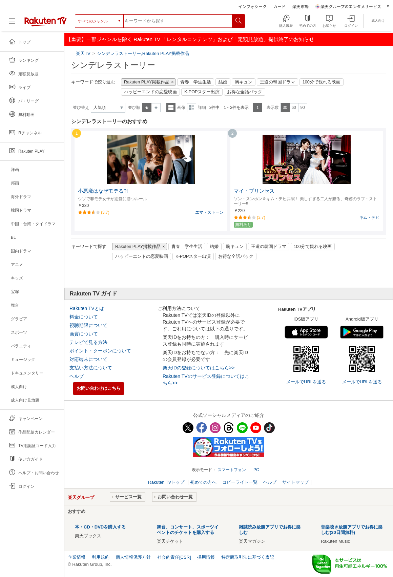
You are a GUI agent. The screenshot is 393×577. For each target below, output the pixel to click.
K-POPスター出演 (202, 92)
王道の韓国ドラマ (277, 82)
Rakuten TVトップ (167, 482)
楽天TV (84, 53)
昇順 (146, 107)
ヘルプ (76, 376)
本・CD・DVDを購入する (100, 527)
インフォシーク (252, 6)
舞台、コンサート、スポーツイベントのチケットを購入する (188, 529)
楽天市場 (300, 6)
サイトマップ (295, 482)
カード (279, 6)
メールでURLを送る (306, 381)
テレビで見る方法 (88, 342)
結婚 (223, 82)
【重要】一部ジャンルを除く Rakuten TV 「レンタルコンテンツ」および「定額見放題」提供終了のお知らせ (190, 39)
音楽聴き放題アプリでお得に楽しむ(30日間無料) (351, 529)
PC (256, 469)
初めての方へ (203, 482)
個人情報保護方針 (133, 557)
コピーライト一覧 (239, 482)
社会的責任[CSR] (174, 557)
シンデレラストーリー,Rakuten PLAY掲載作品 (143, 53)
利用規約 (100, 557)
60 (293, 107)
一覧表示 (170, 107)
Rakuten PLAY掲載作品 (146, 82)
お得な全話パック (244, 92)
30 (285, 107)
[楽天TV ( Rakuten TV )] (45, 23)
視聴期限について (88, 325)
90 (302, 107)
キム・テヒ (369, 217)
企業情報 (76, 557)
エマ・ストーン (209, 212)
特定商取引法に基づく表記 (247, 557)
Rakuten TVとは (86, 308)
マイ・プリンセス (254, 191)
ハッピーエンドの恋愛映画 (150, 92)
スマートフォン (232, 469)
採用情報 (206, 557)
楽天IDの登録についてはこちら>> (198, 367)
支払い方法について (90, 367)
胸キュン (243, 82)
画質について (83, 333)
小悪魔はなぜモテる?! (103, 191)
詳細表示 (191, 107)
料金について (83, 317)
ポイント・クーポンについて (100, 350)
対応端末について (88, 359)
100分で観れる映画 (321, 82)
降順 (156, 107)
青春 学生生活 (195, 82)
